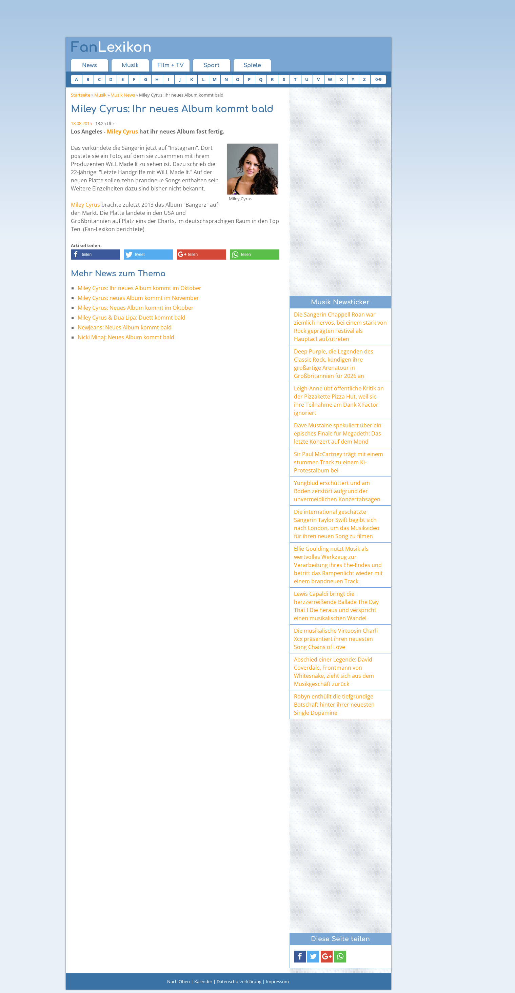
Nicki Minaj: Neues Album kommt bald (126, 337)
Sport (211, 65)
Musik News (123, 95)
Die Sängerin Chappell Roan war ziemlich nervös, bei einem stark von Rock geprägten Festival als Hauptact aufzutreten (340, 327)
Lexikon (111, 47)
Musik (130, 65)
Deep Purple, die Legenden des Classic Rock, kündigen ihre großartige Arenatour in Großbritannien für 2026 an (333, 364)
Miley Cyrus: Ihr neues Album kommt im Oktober (139, 288)
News (89, 65)
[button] (95, 254)
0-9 (378, 79)
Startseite (80, 95)
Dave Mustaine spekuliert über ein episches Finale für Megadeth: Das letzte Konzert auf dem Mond (337, 433)
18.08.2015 (81, 123)
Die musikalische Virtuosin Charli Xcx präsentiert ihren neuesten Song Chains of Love (336, 639)
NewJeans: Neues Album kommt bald (125, 327)
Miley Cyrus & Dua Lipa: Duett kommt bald (131, 317)
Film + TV (171, 65)
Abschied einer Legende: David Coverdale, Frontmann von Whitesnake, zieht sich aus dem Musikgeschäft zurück (334, 672)
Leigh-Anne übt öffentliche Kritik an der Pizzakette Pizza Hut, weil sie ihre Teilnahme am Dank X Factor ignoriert (339, 401)
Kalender (203, 981)
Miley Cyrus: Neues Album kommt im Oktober (136, 307)
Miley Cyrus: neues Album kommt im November (138, 298)
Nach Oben (178, 981)
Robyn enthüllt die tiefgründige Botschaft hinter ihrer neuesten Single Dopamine (334, 704)
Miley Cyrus (122, 131)
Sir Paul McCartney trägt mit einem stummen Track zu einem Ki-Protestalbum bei (338, 462)
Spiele (252, 65)
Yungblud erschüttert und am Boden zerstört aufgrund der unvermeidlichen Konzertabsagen (337, 491)
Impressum (277, 981)
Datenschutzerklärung (239, 981)
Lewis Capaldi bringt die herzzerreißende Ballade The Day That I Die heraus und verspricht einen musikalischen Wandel (336, 606)
